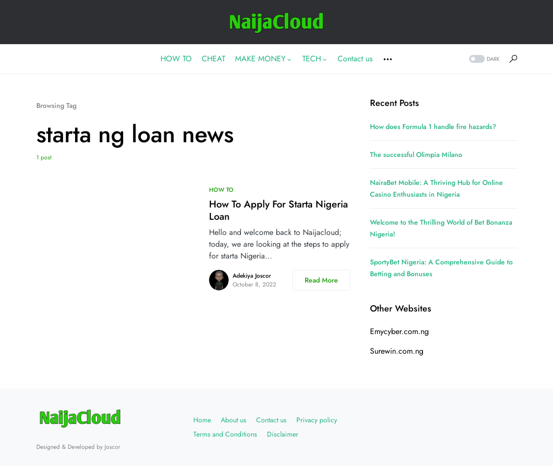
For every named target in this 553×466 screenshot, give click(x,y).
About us (233, 420)
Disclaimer (282, 434)
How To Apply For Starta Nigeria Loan (278, 210)
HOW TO (221, 189)
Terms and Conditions (225, 434)
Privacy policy (316, 420)
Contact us (271, 420)
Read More (321, 280)
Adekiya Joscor (252, 275)
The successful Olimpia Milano (416, 154)
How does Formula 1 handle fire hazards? (433, 126)
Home (202, 420)
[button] (483, 59)
